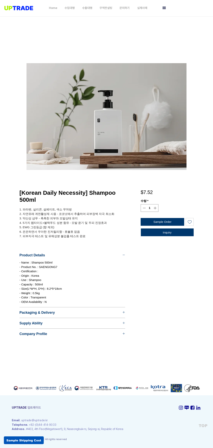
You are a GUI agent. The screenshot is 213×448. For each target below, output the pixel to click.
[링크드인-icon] (198, 407)
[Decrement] (143, 208)
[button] (69, 8)
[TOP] (203, 426)
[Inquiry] (167, 232)
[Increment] (155, 208)
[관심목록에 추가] (190, 222)
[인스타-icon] (181, 407)
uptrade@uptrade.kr (34, 420)
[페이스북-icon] (192, 407)
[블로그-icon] (186, 407)
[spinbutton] (149, 208)
